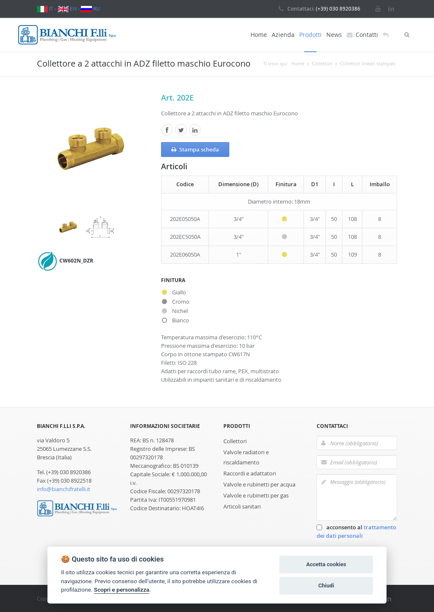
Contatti (362, 35)
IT (45, 8)
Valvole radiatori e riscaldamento (246, 457)
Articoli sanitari (242, 506)
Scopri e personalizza (122, 589)
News (334, 35)
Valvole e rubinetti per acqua (259, 484)
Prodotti (310, 35)
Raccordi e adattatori (249, 473)
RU (90, 8)
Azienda (283, 35)
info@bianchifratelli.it (63, 489)
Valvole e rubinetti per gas (256, 495)
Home (258, 35)
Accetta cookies (326, 564)
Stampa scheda (195, 149)
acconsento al (356, 531)
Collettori (235, 441)
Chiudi (326, 585)
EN (67, 8)
